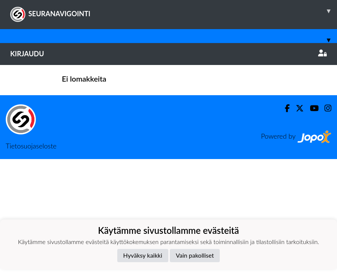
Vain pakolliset (195, 255)
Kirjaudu (168, 53)
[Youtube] (311, 108)
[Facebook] (284, 108)
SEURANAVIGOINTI (173, 11)
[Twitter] (297, 108)
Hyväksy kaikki (142, 255)
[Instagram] (324, 108)
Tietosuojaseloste (31, 146)
